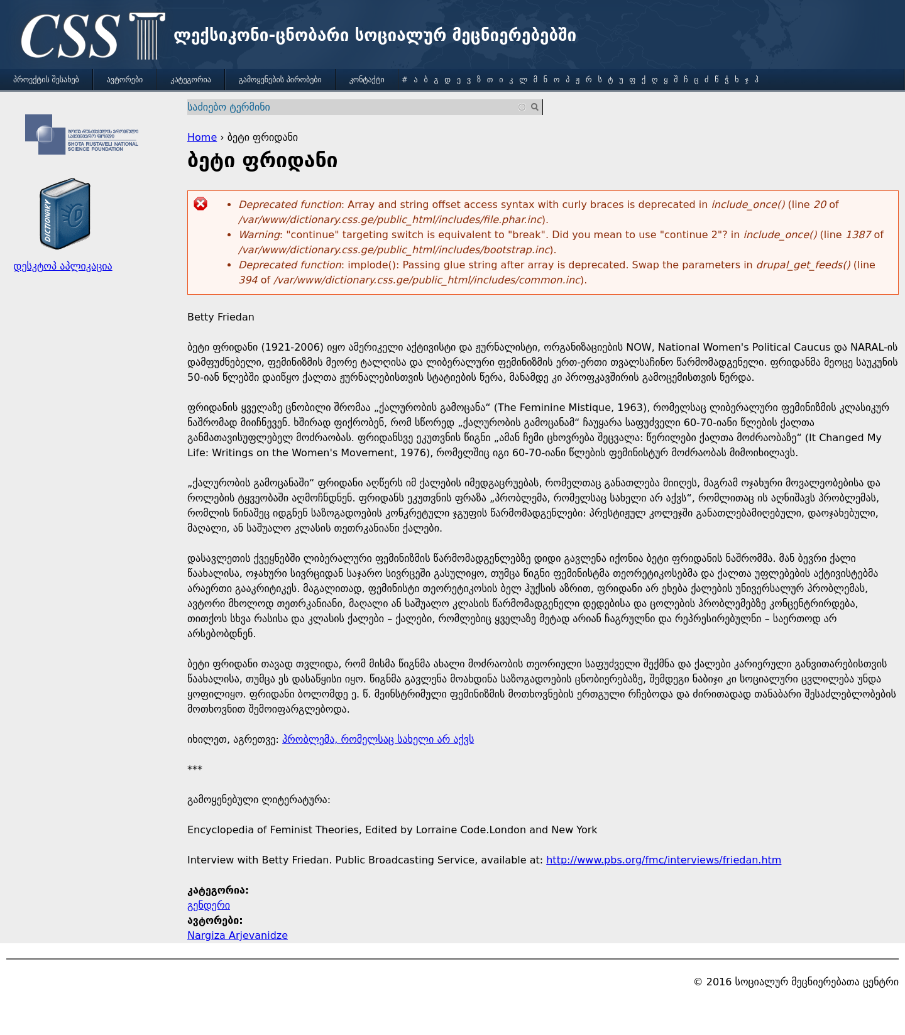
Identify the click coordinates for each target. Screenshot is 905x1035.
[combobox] (357, 107)
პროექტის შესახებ (46, 79)
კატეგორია (190, 79)
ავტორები (125, 79)
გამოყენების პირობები (280, 79)
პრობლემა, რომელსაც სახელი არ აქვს (378, 739)
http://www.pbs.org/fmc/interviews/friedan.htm (663, 860)
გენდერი (208, 905)
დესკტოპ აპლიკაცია (62, 266)
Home (202, 137)
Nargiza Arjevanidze (237, 935)
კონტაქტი (367, 79)
